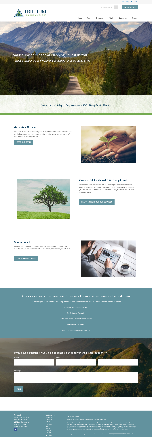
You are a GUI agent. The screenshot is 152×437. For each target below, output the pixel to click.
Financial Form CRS (74, 416)
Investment (49, 419)
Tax (47, 426)
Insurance (49, 424)
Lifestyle (48, 431)
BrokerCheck (103, 419)
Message (17, 371)
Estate (48, 422)
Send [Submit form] (18, 389)
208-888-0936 (106, 7)
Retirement (49, 417)
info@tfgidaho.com (20, 426)
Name (16, 358)
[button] (80, 18)
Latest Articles (50, 433)
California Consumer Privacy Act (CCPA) (119, 433)
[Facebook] (116, 7)
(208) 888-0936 (24, 417)
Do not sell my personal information (106, 434)
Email (58, 358)
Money (48, 428)
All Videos (49, 435)
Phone (100, 358)
